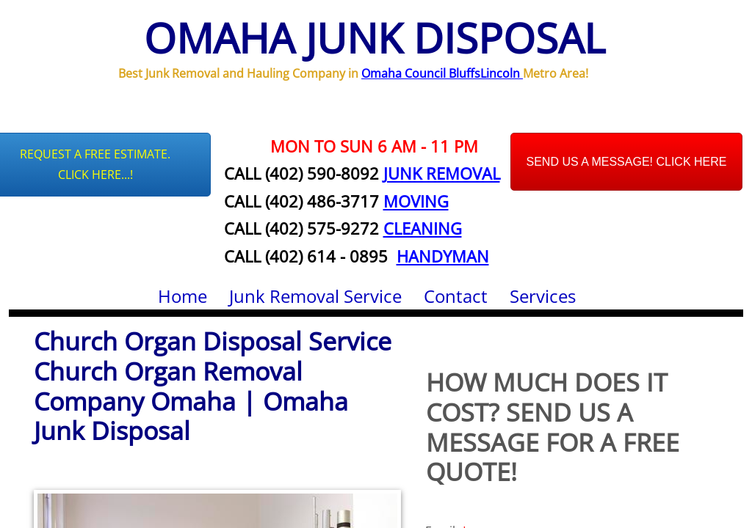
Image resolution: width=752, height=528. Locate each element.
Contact (456, 296)
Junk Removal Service (315, 296)
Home (182, 296)
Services (543, 296)
